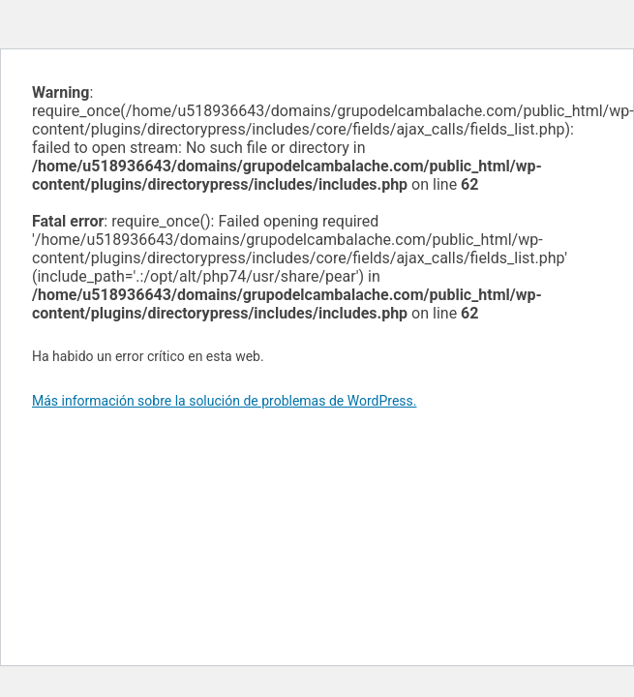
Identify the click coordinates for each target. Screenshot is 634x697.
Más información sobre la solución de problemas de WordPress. (224, 401)
